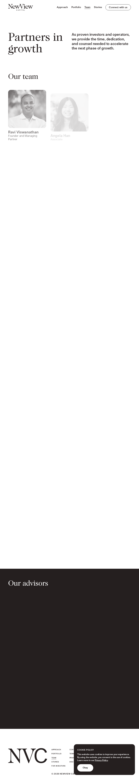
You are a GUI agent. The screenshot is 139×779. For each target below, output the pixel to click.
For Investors (58, 766)
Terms (72, 754)
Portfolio (76, 7)
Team (87, 7)
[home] (20, 7)
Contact (74, 750)
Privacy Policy (101, 760)
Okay (85, 767)
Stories (98, 7)
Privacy (73, 758)
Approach (62, 7)
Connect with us (118, 7)
